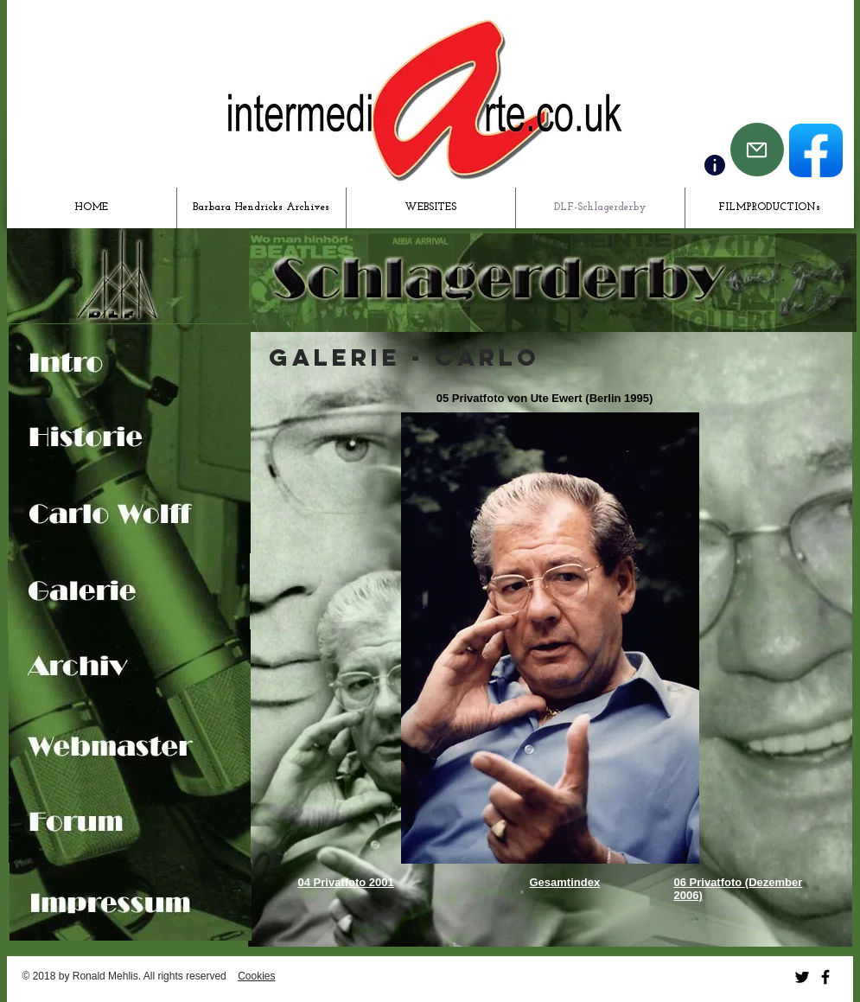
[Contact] (715, 165)
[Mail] (757, 149)
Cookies (256, 976)
